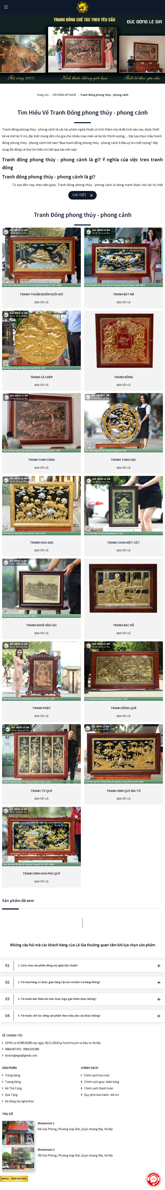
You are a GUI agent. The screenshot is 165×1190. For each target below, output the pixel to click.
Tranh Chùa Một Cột (123, 543)
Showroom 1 (46, 1123)
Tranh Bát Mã (123, 294)
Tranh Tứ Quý (41, 791)
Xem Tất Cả (41, 303)
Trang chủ (43, 95)
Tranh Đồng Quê (123, 708)
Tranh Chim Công (41, 460)
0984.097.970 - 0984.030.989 (22, 1049)
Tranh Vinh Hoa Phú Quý (41, 873)
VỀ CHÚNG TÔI (12, 1035)
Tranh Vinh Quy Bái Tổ (123, 791)
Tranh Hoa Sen (41, 543)
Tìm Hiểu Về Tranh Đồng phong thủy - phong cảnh (82, 113)
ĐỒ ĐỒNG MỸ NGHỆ (64, 95)
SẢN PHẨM (9, 1068)
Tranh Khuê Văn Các (41, 625)
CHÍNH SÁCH (89, 1068)
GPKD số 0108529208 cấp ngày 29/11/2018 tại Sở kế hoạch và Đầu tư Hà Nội (53, 1043)
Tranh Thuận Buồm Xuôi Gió (41, 294)
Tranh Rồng (123, 377)
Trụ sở (7, 1114)
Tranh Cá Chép (41, 377)
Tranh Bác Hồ (123, 625)
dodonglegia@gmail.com (21, 1056)
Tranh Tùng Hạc (123, 460)
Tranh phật (41, 708)
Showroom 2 (46, 1150)
